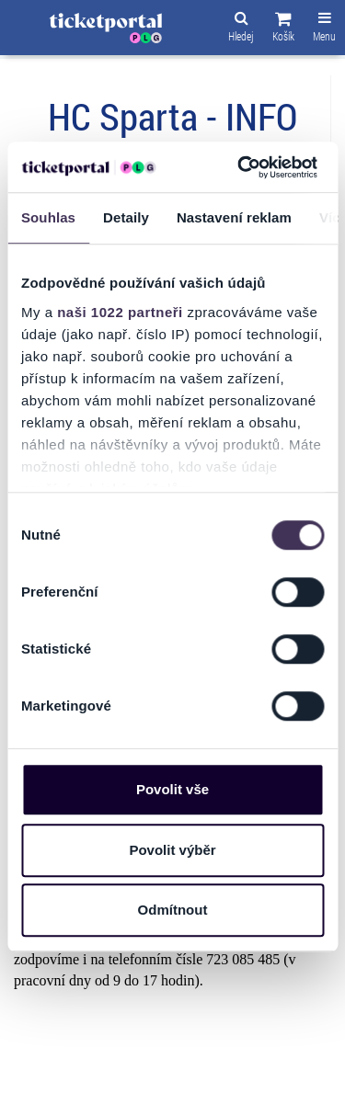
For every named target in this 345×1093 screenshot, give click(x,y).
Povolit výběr (172, 850)
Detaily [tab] (126, 217)
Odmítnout (173, 909)
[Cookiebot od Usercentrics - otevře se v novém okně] (240, 167)
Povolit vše (172, 789)
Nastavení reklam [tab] (234, 217)
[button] (283, 29)
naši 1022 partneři (120, 312)
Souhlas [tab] (48, 217)
